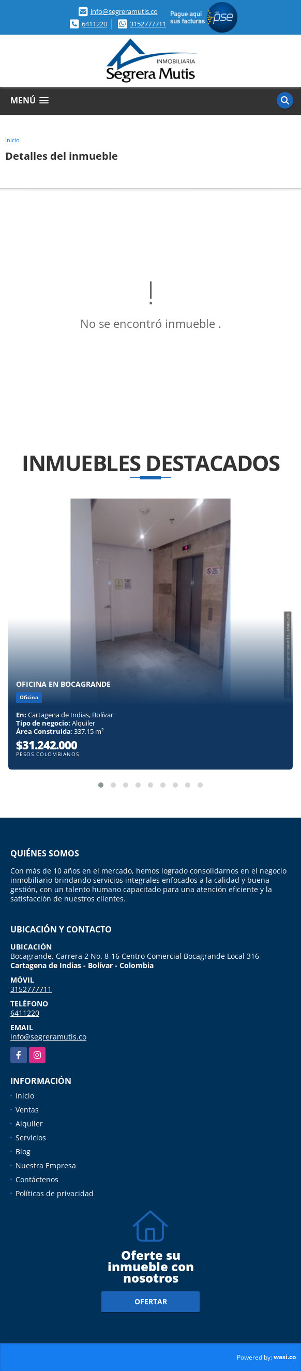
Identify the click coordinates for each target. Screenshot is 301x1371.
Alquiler (29, 1123)
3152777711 (148, 23)
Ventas (27, 1109)
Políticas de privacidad (55, 1193)
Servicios (31, 1137)
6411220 (94, 23)
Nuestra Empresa (46, 1165)
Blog (23, 1151)
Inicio (12, 140)
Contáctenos (37, 1179)
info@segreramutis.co (124, 11)
